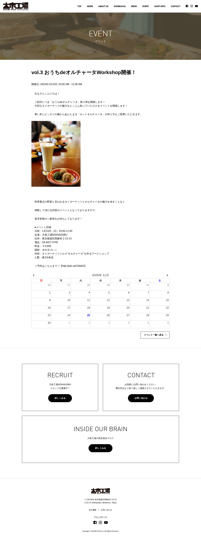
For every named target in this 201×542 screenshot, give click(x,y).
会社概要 (92, 510)
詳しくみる (60, 398)
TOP (79, 6)
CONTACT (175, 6)
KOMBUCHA (120, 6)
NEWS (90, 6)
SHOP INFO (159, 6)
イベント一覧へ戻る (154, 335)
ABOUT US (103, 6)
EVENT (145, 6)
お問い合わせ (141, 398)
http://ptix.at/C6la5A (73, 266)
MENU (134, 6)
